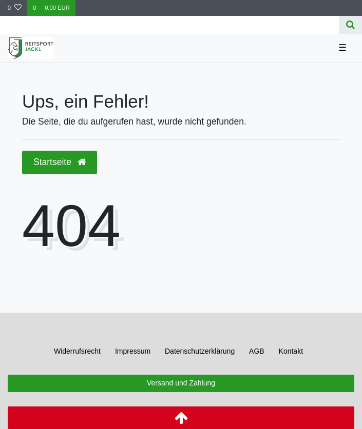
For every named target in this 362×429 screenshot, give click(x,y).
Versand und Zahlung (181, 383)
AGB (256, 351)
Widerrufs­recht (77, 351)
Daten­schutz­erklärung (200, 351)
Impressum (132, 351)
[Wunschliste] (14, 8)
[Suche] (350, 25)
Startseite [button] (59, 162)
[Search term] (169, 25)
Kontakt (291, 351)
